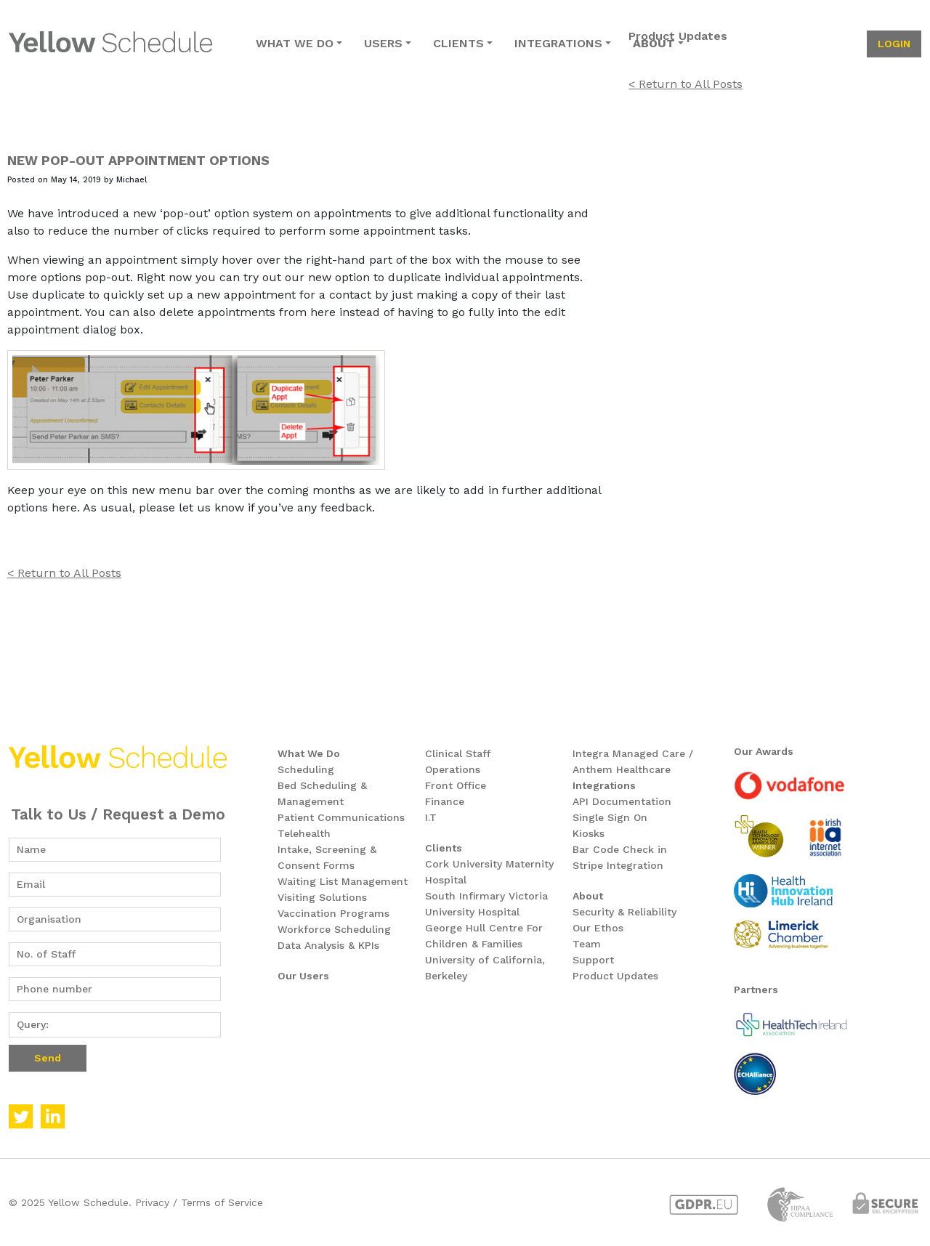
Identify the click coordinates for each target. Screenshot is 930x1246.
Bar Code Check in (620, 849)
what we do (294, 43)
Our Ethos (598, 928)
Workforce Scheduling (334, 929)
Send (47, 1058)
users (383, 43)
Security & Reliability (624, 912)
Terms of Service (222, 1202)
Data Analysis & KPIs (328, 945)
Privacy (152, 1202)
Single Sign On (610, 817)
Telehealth (304, 833)
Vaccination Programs (333, 913)
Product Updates (615, 976)
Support (593, 960)
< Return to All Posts (64, 573)
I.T (431, 817)
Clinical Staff (457, 753)
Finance (444, 801)
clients (458, 43)
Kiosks (588, 833)
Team (587, 944)
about (654, 43)
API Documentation (622, 801)
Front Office (455, 785)
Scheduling (306, 769)
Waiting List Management (343, 881)
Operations (452, 769)
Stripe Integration (618, 865)
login (894, 43)
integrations (558, 43)
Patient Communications (341, 817)
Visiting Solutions (322, 897)
